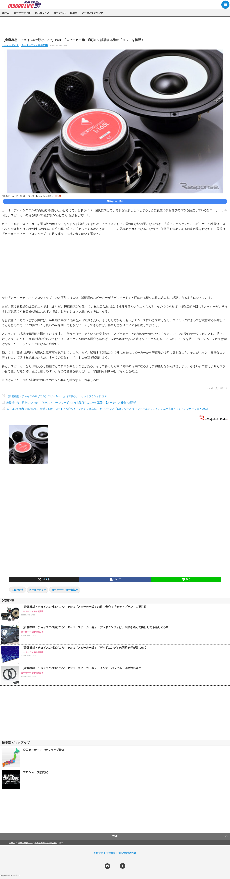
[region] (115, 27)
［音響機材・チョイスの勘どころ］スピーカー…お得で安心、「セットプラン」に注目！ (57, 396)
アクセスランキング (92, 12)
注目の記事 (18, 589)
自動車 (73, 12)
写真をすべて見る (115, 201)
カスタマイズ (42, 12)
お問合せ (98, 853)
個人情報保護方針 (127, 853)
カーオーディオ (22, 12)
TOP (115, 836)
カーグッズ (60, 12)
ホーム (5, 12)
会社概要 (110, 853)
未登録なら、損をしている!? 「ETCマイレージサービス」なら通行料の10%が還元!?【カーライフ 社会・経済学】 (72, 402)
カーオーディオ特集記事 (34, 45)
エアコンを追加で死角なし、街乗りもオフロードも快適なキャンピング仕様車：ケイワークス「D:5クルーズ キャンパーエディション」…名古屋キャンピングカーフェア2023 (107, 408)
